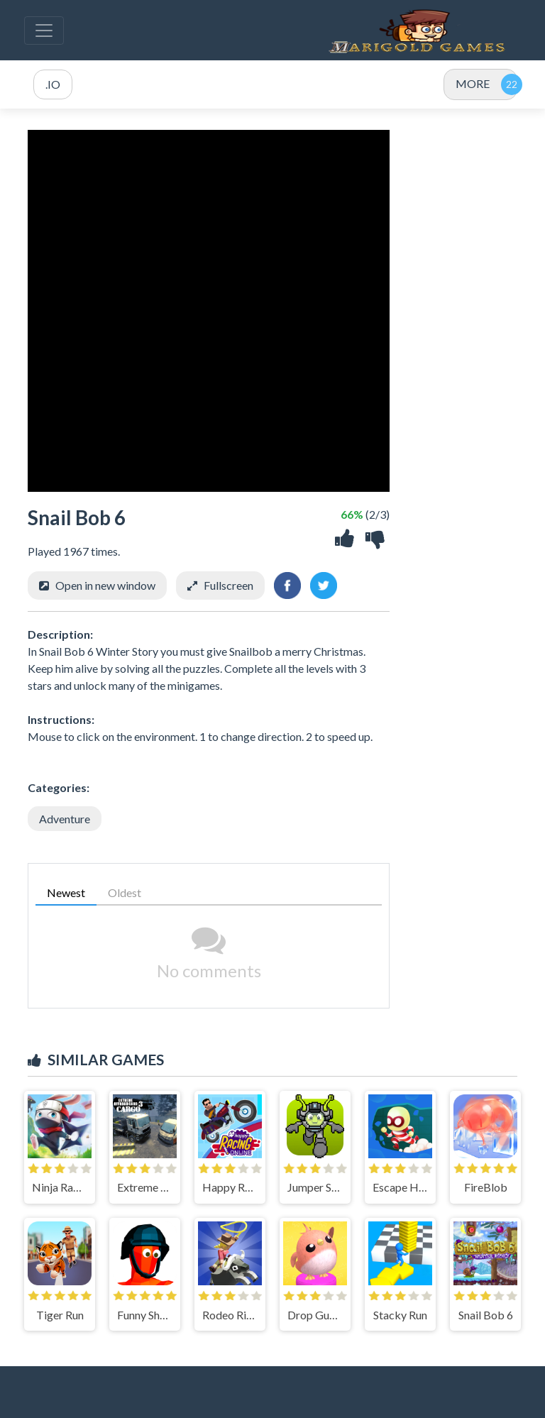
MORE (473, 83)
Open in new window (105, 585)
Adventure (64, 818)
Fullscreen (228, 585)
